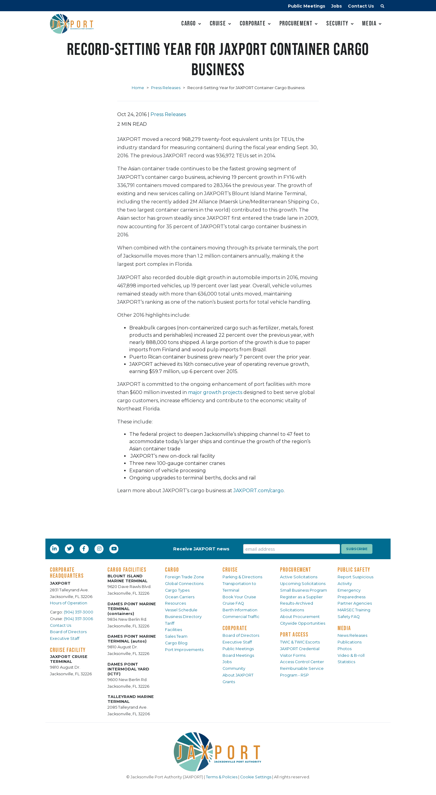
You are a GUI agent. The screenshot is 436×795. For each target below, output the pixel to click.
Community (234, 668)
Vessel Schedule (181, 610)
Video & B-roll (351, 655)
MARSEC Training (354, 610)
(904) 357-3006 (78, 618)
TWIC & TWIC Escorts (300, 642)
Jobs (336, 6)
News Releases (352, 635)
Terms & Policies (221, 777)
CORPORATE (235, 628)
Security (337, 23)
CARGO (172, 569)
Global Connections (184, 583)
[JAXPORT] (218, 751)
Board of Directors (68, 632)
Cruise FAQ (233, 603)
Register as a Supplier (301, 597)
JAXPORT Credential (299, 648)
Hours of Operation (68, 603)
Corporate (253, 23)
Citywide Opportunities (302, 623)
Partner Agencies (355, 603)
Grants (229, 682)
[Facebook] (84, 548)
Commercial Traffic (241, 616)
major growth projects (215, 392)
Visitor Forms (293, 655)
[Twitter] (70, 548)
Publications (350, 642)
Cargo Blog (176, 643)
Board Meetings (238, 655)
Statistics (346, 662)
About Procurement (300, 616)
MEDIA (344, 628)
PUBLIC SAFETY (354, 569)
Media (369, 23)
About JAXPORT (238, 675)
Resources (175, 603)
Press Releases (165, 87)
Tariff (169, 623)
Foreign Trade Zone (184, 577)
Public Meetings (306, 6)
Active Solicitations (298, 577)
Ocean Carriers (179, 597)
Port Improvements (184, 649)
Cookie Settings (255, 777)
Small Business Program (303, 590)
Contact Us (361, 6)
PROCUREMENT (295, 569)
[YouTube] (114, 548)
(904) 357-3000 (78, 612)
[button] (382, 7)
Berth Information (240, 610)
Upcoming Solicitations (302, 583)
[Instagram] (100, 548)
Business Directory (183, 616)
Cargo (188, 23)
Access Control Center (302, 662)
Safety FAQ (349, 616)
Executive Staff (64, 638)
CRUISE (230, 569)
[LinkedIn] (55, 548)
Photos (345, 648)
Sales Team (176, 636)
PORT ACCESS (294, 634)
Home (138, 87)
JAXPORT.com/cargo (258, 490)
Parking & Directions (242, 577)
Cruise (218, 23)
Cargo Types (177, 590)
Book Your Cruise (239, 597)
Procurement (296, 23)
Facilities (173, 629)
